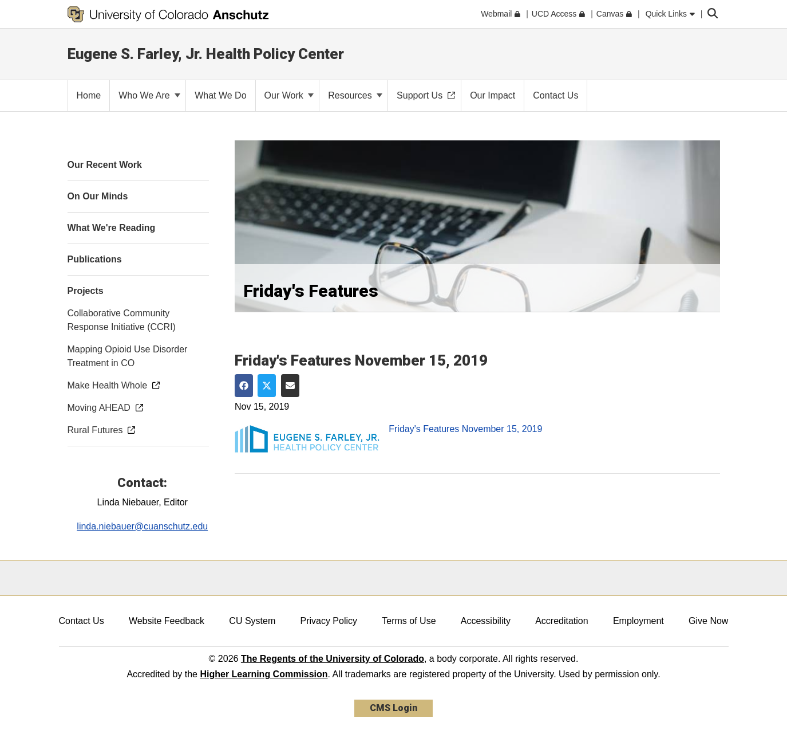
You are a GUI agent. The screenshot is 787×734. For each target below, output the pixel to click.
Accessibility (486, 621)
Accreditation (561, 621)
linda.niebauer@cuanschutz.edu (142, 526)
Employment (638, 621)
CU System (252, 621)
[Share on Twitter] (267, 385)
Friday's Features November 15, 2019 (465, 429)
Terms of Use (409, 621)
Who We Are (149, 95)
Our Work (289, 95)
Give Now (708, 621)
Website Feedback (166, 621)
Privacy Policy (328, 621)
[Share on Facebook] (244, 385)
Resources (355, 95)
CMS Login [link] (393, 707)
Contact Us (81, 621)
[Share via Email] (290, 385)
